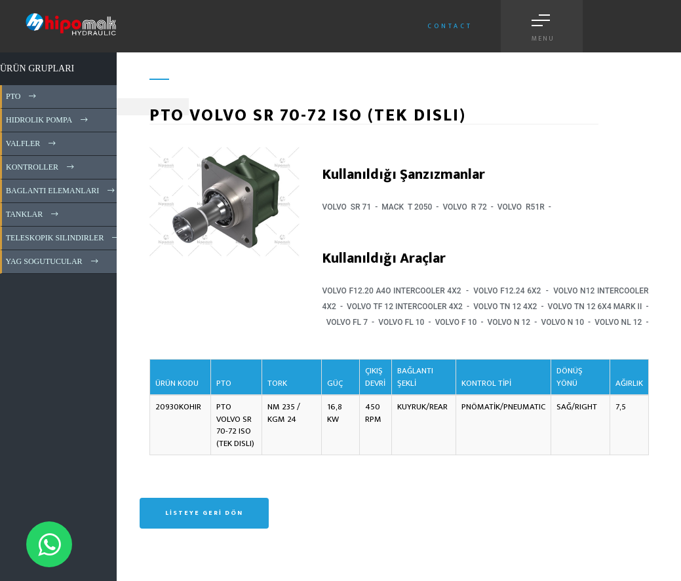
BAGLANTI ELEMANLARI (61, 190)
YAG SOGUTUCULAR (53, 261)
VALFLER (32, 143)
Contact (450, 26)
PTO (22, 96)
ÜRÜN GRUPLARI (37, 68)
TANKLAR (33, 214)
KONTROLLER (41, 167)
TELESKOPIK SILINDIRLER (63, 237)
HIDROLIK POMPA (48, 119)
